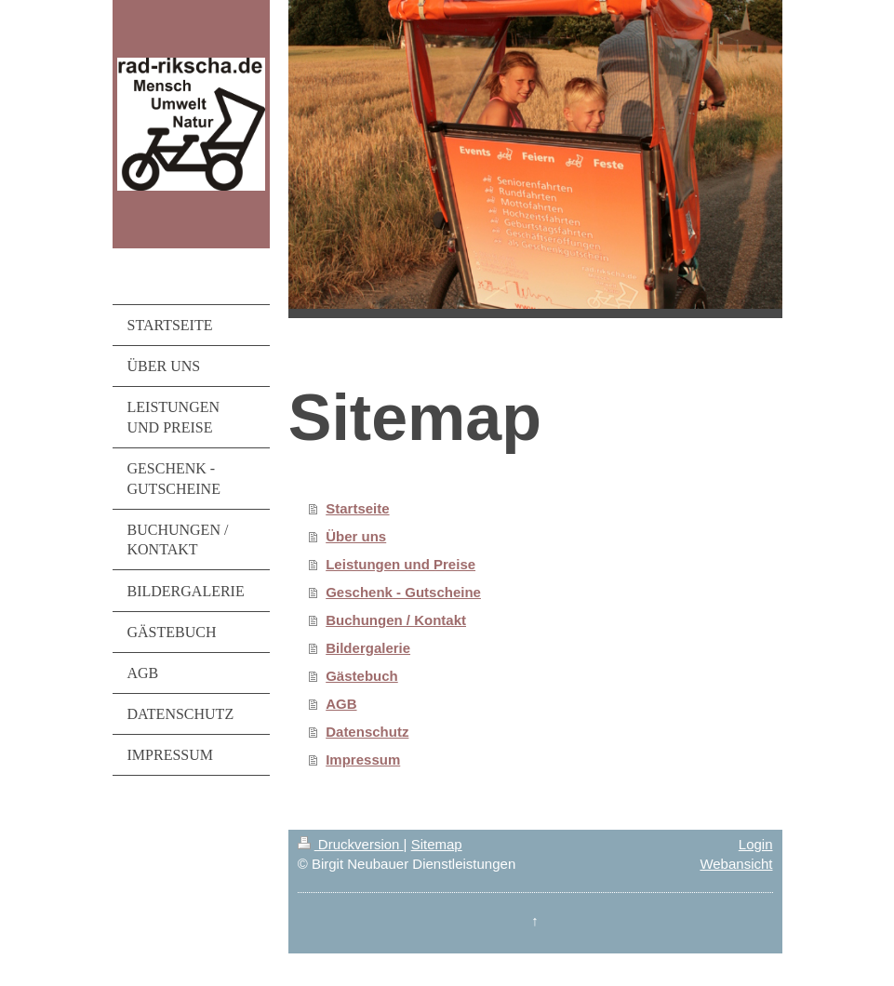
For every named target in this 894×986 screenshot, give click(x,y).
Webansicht (736, 864)
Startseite (357, 508)
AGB (341, 704)
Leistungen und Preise (400, 564)
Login (756, 844)
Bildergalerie (368, 648)
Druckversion (351, 844)
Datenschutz (367, 732)
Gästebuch (362, 676)
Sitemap (436, 844)
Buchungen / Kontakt (396, 620)
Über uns (356, 536)
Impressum (363, 759)
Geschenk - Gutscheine (403, 592)
